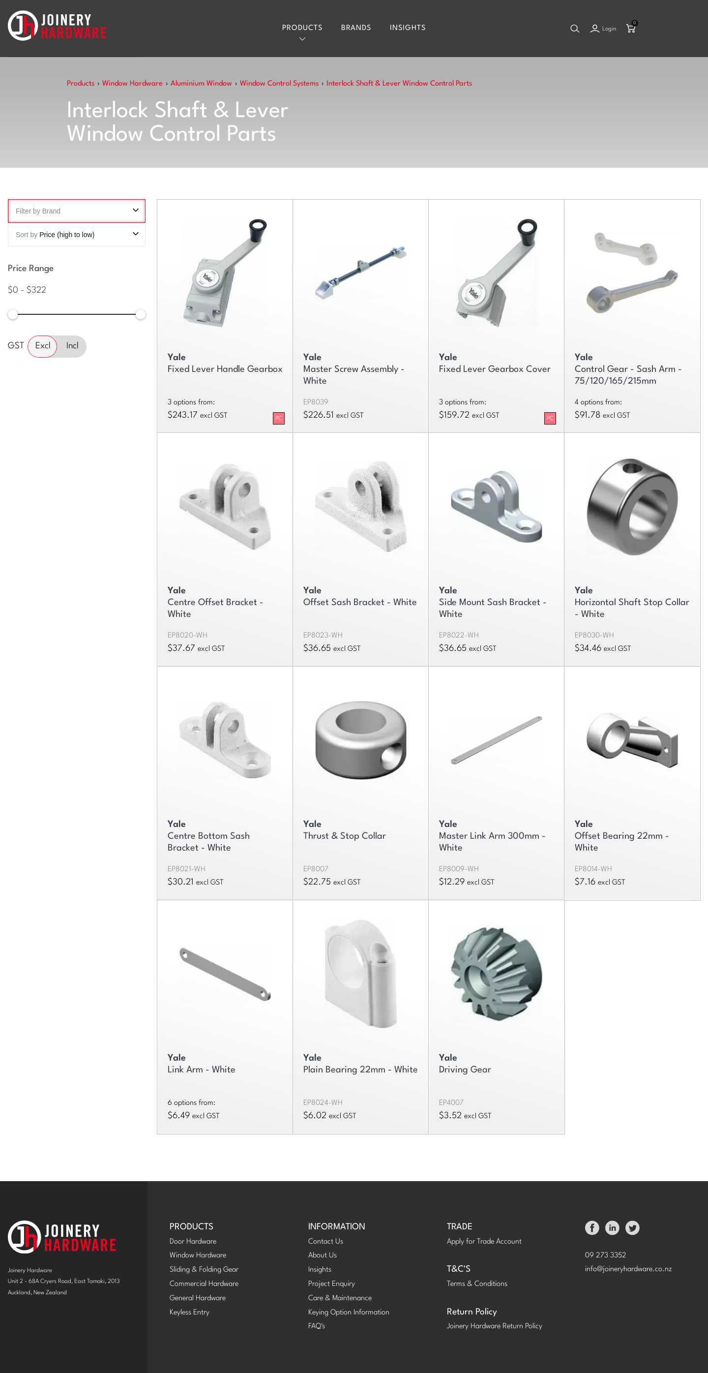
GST (16, 346)
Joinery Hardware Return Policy (494, 1326)
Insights (408, 28)
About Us (322, 1255)
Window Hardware (198, 1255)
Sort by (77, 235)
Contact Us (325, 1242)
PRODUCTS (191, 1227)
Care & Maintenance (340, 1298)
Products (302, 28)
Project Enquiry (331, 1284)
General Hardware (198, 1298)
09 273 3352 (605, 1255)
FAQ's (316, 1326)
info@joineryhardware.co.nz (628, 1269)
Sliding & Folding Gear (204, 1270)
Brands (356, 28)
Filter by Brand (77, 211)
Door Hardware (193, 1242)
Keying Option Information (348, 1312)
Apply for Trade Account (484, 1242)
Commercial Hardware (204, 1284)
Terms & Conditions (477, 1284)
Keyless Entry (189, 1312)
